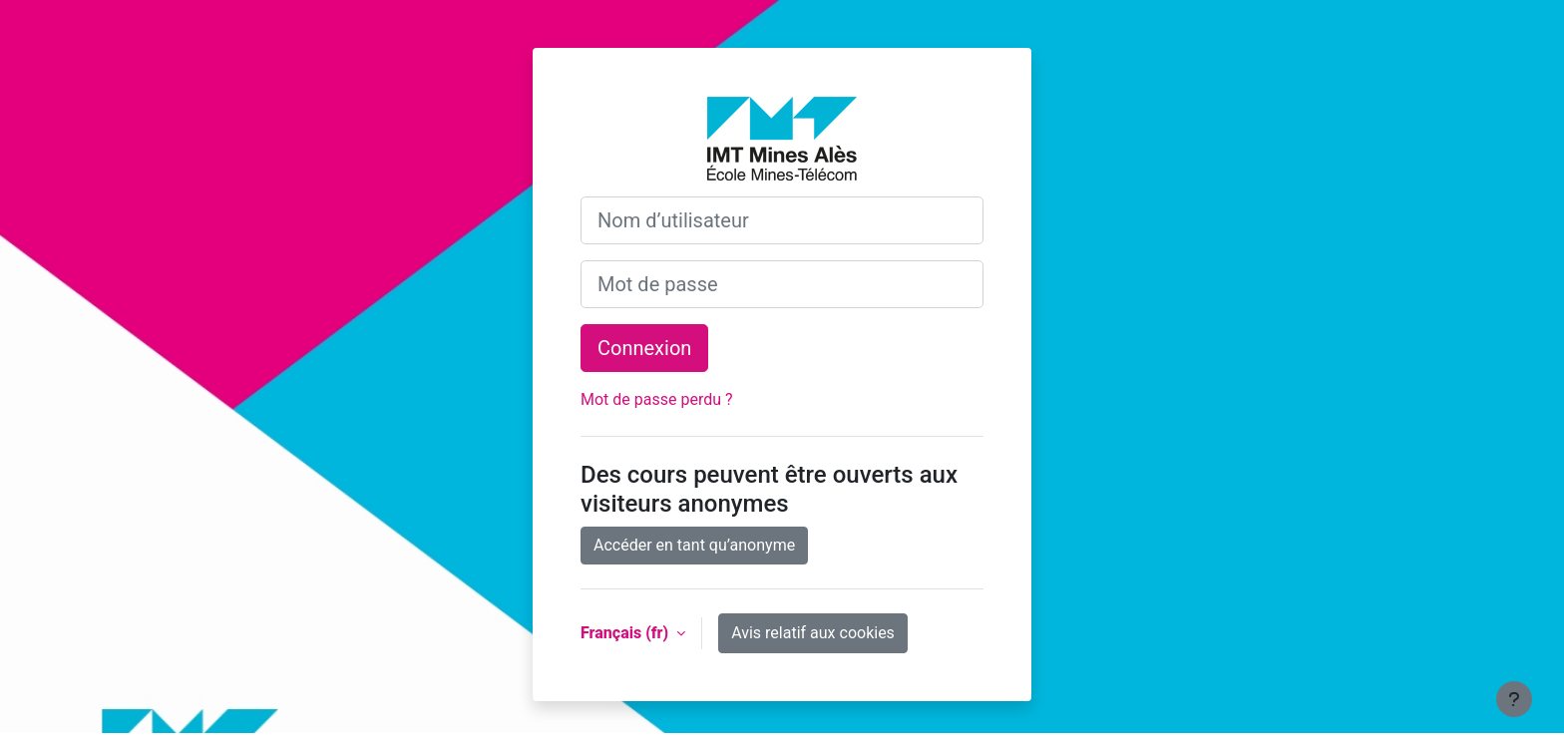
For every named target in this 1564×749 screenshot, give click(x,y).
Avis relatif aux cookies (813, 632)
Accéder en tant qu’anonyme (694, 545)
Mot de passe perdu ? (657, 399)
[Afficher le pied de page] (1514, 699)
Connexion (644, 348)
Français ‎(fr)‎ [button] (626, 632)
